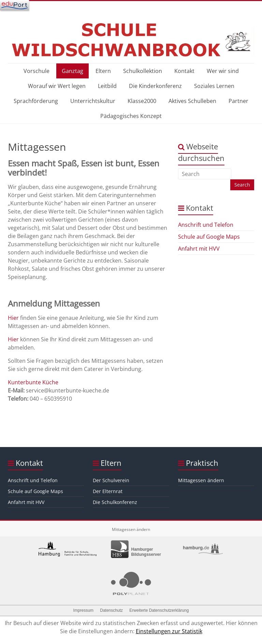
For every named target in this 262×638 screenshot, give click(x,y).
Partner (238, 101)
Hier (13, 318)
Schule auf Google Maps (209, 236)
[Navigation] (14, 5)
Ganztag (72, 71)
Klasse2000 (142, 101)
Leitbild (107, 86)
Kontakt (184, 71)
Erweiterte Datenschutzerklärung (159, 610)
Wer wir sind (223, 71)
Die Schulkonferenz (115, 502)
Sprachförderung (36, 101)
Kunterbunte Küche (33, 382)
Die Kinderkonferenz (155, 86)
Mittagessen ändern (201, 480)
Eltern (103, 71)
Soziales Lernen (214, 86)
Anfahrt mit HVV (199, 248)
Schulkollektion (142, 71)
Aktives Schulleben (192, 101)
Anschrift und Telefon (205, 224)
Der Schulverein (111, 480)
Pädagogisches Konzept (131, 116)
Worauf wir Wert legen (57, 86)
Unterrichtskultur (92, 101)
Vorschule (36, 71)
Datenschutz (111, 610)
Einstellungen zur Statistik (169, 631)
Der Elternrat (107, 491)
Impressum (83, 610)
